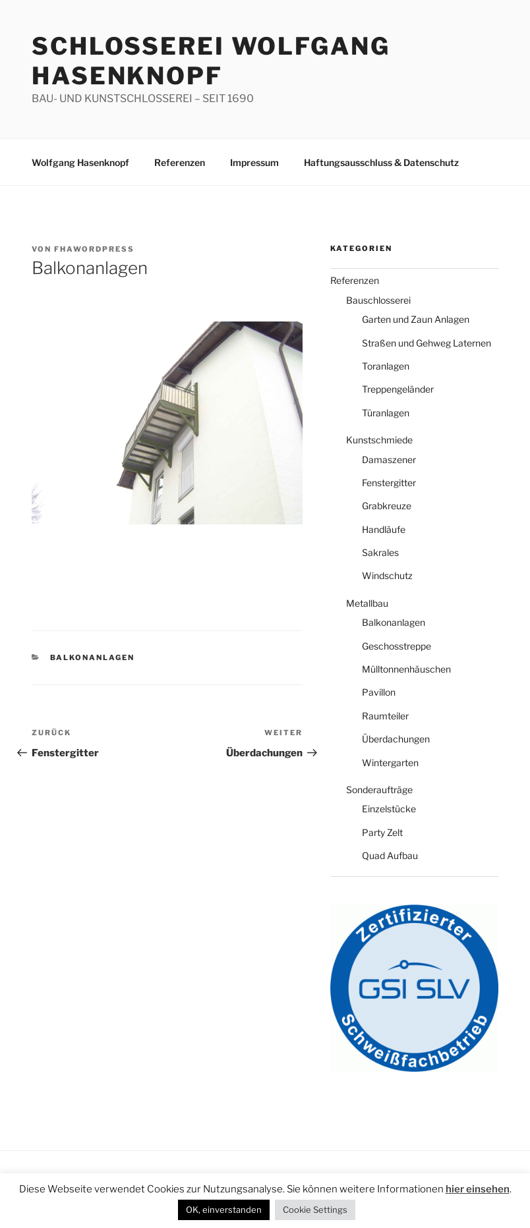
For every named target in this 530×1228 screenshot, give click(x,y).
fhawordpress (94, 249)
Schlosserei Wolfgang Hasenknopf (211, 61)
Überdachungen (396, 738)
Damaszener (389, 459)
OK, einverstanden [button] (224, 1209)
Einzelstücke (389, 808)
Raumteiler (385, 715)
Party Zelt (382, 832)
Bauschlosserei (378, 300)
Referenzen (179, 162)
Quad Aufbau (390, 855)
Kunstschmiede (379, 439)
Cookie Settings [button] (315, 1209)
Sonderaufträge (379, 789)
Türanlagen (385, 412)
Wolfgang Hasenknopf (80, 162)
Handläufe (383, 529)
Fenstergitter (389, 482)
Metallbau (367, 603)
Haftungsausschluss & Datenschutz (381, 162)
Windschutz (387, 575)
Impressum (254, 162)
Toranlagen (385, 366)
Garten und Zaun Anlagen (415, 319)
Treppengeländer (398, 389)
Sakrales (380, 552)
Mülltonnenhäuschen (406, 669)
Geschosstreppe (396, 646)
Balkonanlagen (92, 657)
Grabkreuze (386, 505)
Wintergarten (390, 762)
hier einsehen (478, 1189)
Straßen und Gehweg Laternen (426, 343)
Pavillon (379, 692)
